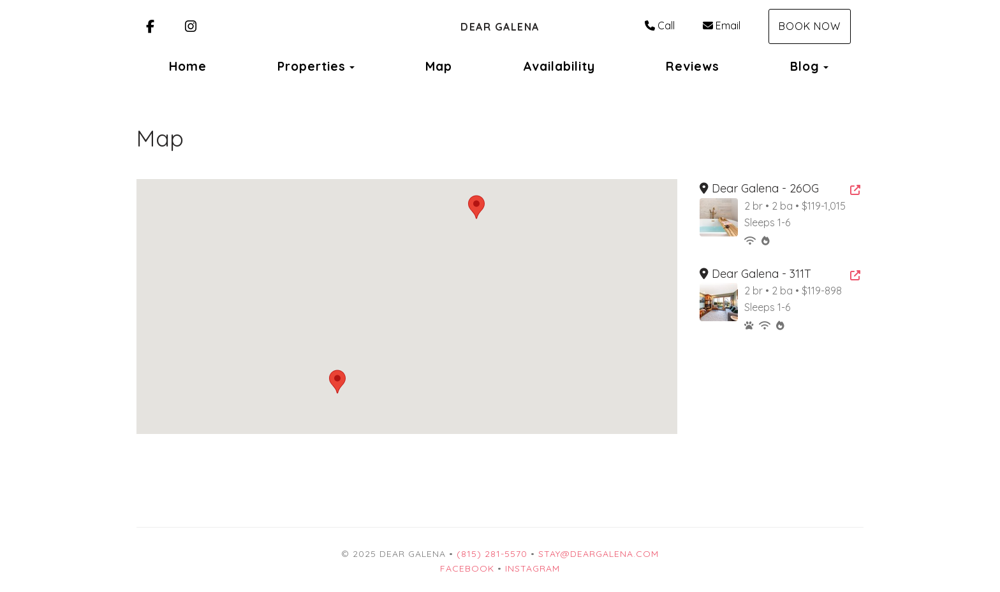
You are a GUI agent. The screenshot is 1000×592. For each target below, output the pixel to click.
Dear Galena (500, 26)
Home (188, 66)
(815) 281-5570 (492, 554)
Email (721, 25)
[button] (337, 382)
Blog (805, 66)
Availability (559, 66)
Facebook (467, 568)
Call (660, 25)
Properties (311, 66)
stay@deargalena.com (598, 554)
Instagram (532, 568)
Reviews (692, 66)
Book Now (810, 26)
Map (438, 66)
